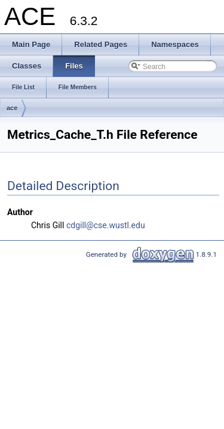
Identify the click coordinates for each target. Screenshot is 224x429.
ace (12, 107)
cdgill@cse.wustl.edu (105, 225)
